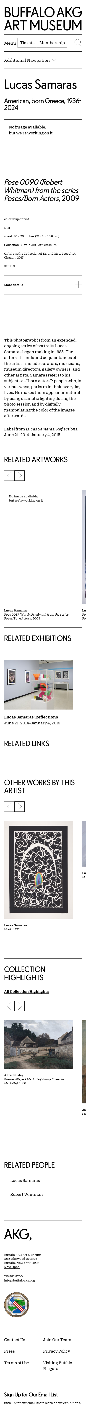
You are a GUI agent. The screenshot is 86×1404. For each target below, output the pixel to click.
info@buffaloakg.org (19, 1280)
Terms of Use (16, 1362)
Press (9, 1351)
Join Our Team (57, 1339)
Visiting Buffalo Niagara (57, 1365)
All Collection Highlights (26, 991)
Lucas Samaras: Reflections (31, 717)
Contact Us (14, 1339)
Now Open (12, 1267)
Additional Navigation (29, 60)
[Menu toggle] (10, 43)
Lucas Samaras (40, 84)
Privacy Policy (56, 1351)
